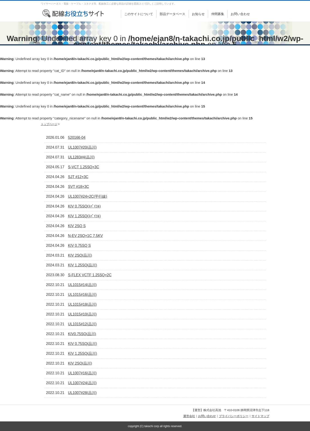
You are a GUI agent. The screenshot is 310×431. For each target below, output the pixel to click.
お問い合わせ (240, 14)
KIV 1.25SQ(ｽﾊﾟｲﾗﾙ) (84, 216)
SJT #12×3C (78, 177)
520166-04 (77, 137)
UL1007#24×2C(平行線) (87, 196)
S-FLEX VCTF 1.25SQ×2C (90, 275)
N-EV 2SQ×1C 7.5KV (85, 236)
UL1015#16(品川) (82, 295)
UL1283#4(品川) (81, 157)
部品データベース (172, 14)
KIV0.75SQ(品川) (82, 334)
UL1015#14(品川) (82, 285)
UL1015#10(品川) (82, 314)
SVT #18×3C (78, 187)
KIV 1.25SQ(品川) (82, 265)
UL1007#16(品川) (82, 373)
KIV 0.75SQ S (79, 245)
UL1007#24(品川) (82, 383)
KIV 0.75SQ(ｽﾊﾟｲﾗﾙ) (84, 206)
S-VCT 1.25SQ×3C (83, 167)
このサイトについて (138, 14)
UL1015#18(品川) (82, 304)
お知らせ (198, 14)
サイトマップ (260, 416)
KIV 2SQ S (77, 226)
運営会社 (189, 416)
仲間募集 (217, 14)
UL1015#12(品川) (82, 324)
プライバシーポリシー (234, 416)
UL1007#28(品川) (82, 393)
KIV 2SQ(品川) (80, 255)
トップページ (49, 124)
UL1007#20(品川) (82, 147)
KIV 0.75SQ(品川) (82, 344)
